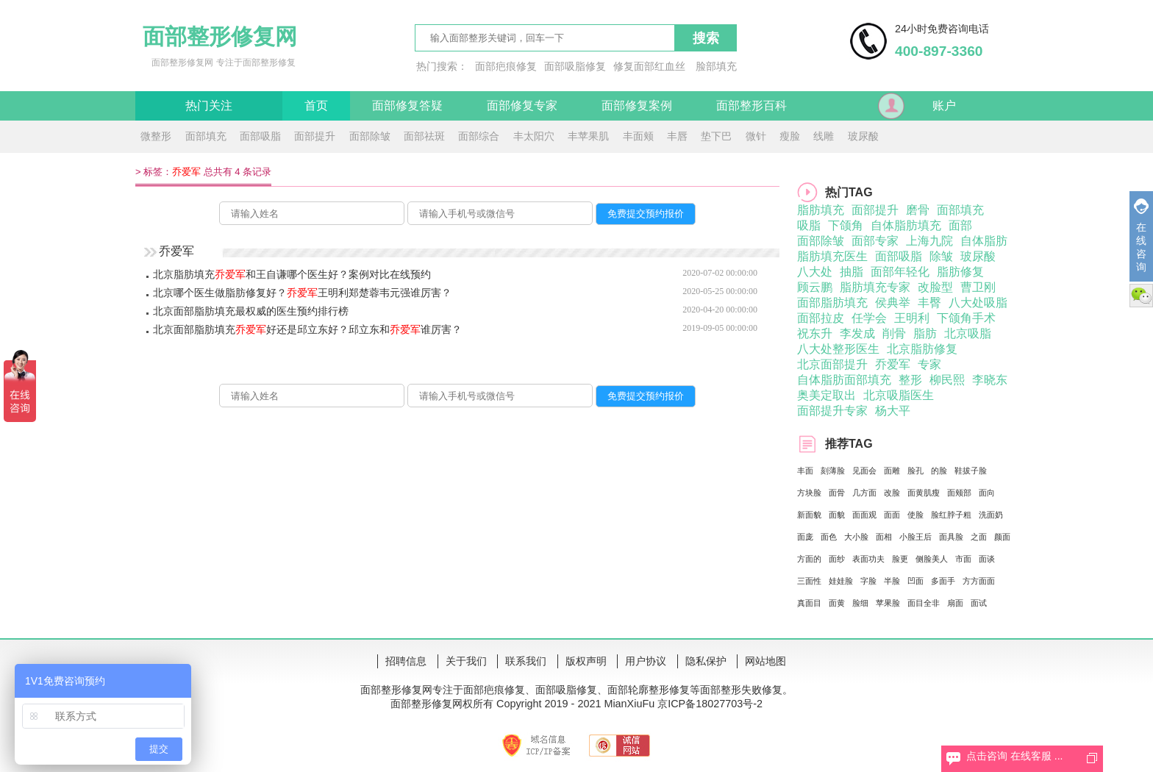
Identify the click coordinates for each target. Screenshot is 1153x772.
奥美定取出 (826, 395)
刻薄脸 (833, 470)
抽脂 (851, 271)
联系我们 (525, 661)
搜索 (706, 38)
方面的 (809, 558)
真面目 (809, 602)
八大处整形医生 (838, 349)
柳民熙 (947, 380)
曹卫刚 (978, 287)
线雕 (823, 136)
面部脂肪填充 (832, 302)
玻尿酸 (863, 136)
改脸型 (935, 287)
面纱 (837, 558)
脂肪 (925, 333)
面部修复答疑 (407, 105)
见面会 (864, 470)
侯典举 (892, 302)
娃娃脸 (841, 580)
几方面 (864, 492)
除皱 (941, 256)
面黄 (837, 602)
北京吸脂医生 (898, 395)
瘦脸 (789, 136)
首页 (316, 105)
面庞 (805, 536)
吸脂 (809, 225)
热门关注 (208, 105)
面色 (829, 536)
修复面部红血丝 (649, 66)
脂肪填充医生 (832, 256)
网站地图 (765, 661)
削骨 (894, 333)
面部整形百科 (751, 105)
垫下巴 (716, 136)
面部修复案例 (637, 105)
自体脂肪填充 (906, 225)
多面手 (943, 580)
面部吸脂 (260, 136)
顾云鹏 (814, 287)
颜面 (1002, 536)
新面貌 (809, 514)
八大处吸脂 (978, 302)
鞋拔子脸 (970, 470)
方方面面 (979, 580)
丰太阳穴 (533, 136)
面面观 (864, 514)
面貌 (837, 514)
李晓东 (989, 380)
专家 (929, 364)
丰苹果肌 (588, 136)
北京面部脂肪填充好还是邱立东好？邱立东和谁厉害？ (307, 329)
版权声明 (586, 661)
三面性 (809, 580)
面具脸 (951, 536)
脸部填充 (716, 66)
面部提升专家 (832, 410)
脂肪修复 (960, 271)
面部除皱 (369, 136)
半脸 (892, 580)
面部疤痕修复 (506, 66)
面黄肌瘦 (923, 492)
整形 (910, 380)
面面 (892, 514)
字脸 (868, 580)
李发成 (857, 333)
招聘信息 (405, 661)
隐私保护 (706, 661)
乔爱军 (892, 364)
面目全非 (923, 602)
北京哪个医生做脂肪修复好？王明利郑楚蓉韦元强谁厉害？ (302, 293)
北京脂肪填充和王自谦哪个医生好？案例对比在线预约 (292, 274)
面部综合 (478, 136)
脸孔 (915, 470)
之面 (979, 536)
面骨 (837, 492)
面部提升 (314, 136)
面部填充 (205, 136)
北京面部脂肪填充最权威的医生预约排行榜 (251, 311)
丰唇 (677, 136)
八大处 (814, 271)
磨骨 (917, 210)
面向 (987, 492)
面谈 (987, 558)
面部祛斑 (424, 136)
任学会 (869, 318)
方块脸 (809, 492)
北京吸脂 (967, 333)
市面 (963, 558)
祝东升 (814, 333)
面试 (979, 602)
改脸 (892, 492)
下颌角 (845, 225)
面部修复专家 (522, 105)
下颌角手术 (966, 318)
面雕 (892, 470)
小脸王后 (915, 536)
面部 (960, 225)
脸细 (860, 602)
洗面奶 (991, 514)
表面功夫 (868, 558)
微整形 (155, 136)
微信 (1141, 295)
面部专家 (875, 241)
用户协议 (645, 661)
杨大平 (892, 410)
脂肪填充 (820, 210)
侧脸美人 (931, 558)
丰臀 (929, 302)
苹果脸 (888, 602)
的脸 (939, 470)
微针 (756, 136)
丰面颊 (638, 136)
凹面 (915, 580)
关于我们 (466, 661)
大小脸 (856, 536)
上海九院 (929, 241)
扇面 (955, 602)
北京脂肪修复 (922, 349)
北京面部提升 (832, 364)
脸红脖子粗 (951, 514)
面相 (884, 536)
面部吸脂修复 (575, 66)
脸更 (900, 558)
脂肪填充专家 (875, 287)
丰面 (805, 470)
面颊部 (959, 492)
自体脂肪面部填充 (844, 380)
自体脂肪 (983, 241)
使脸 (915, 514)
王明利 (911, 318)
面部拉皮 (820, 318)
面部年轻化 (900, 271)
